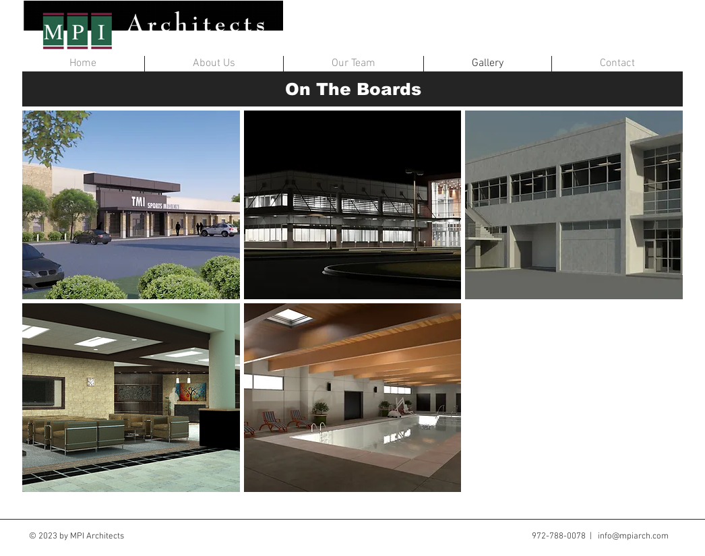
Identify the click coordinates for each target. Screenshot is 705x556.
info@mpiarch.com (633, 536)
